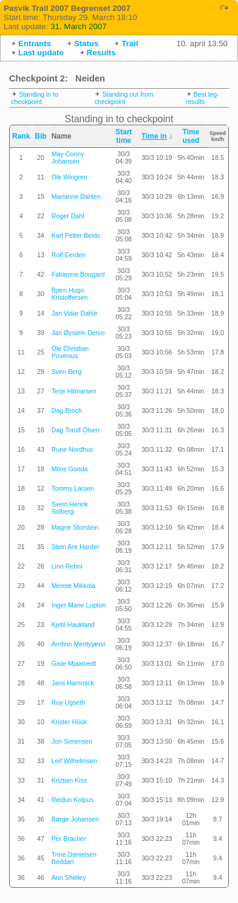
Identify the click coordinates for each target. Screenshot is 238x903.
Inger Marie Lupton (79, 605)
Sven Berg (67, 371)
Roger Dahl (68, 216)
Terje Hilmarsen (74, 391)
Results (101, 52)
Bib (40, 136)
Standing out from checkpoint (123, 98)
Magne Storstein (75, 527)
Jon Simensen (72, 741)
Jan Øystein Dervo (78, 332)
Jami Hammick (73, 683)
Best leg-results (202, 98)
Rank (21, 136)
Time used (190, 136)
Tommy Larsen (73, 488)
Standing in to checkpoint (34, 98)
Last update (41, 52)
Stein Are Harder (76, 546)
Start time (123, 136)
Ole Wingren (69, 177)
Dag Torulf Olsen (76, 430)
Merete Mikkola (73, 585)
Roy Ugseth (69, 702)
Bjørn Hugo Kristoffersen (70, 293)
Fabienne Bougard (78, 274)
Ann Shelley (69, 877)
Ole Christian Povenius (70, 352)
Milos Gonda (70, 468)
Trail (129, 43)
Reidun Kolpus (72, 799)
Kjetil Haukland (73, 624)
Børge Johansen (75, 819)
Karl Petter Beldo (76, 235)
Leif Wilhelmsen (74, 760)
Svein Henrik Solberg (70, 507)
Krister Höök (69, 721)
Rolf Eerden (69, 254)
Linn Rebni (67, 566)
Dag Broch (67, 410)
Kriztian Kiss (69, 780)
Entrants (34, 43)
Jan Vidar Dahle (75, 313)
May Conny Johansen (68, 157)
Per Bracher (69, 838)
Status (86, 43)
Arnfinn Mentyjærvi (79, 644)
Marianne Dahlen (76, 196)
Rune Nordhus (72, 449)
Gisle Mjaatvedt (74, 663)
